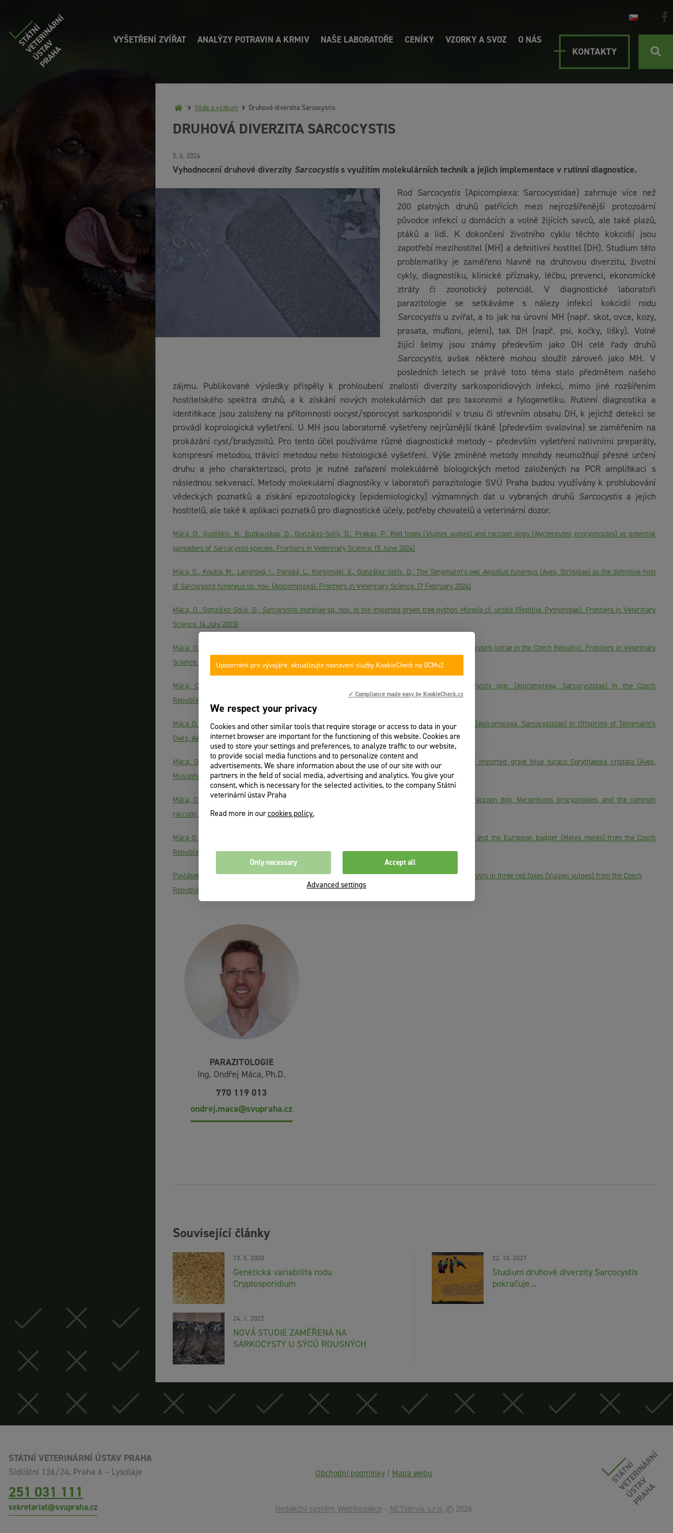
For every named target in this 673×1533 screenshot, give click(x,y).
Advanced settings (336, 885)
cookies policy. (291, 813)
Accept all (400, 862)
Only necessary (273, 862)
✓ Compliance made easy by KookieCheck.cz (405, 694)
